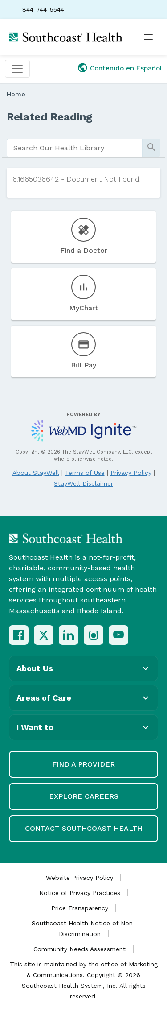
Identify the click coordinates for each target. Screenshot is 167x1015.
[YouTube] (118, 635)
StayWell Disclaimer (83, 483)
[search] (74, 148)
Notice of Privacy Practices (79, 892)
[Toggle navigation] (17, 69)
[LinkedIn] (68, 635)
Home (16, 94)
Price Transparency (79, 908)
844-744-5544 (43, 9)
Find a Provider (83, 764)
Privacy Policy (130, 472)
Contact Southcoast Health (84, 828)
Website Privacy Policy (79, 877)
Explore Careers (83, 796)
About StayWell (35, 472)
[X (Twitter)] (43, 635)
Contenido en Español (126, 68)
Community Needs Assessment (79, 949)
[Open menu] (148, 37)
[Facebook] (19, 635)
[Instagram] (93, 635)
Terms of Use (85, 472)
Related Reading (50, 117)
